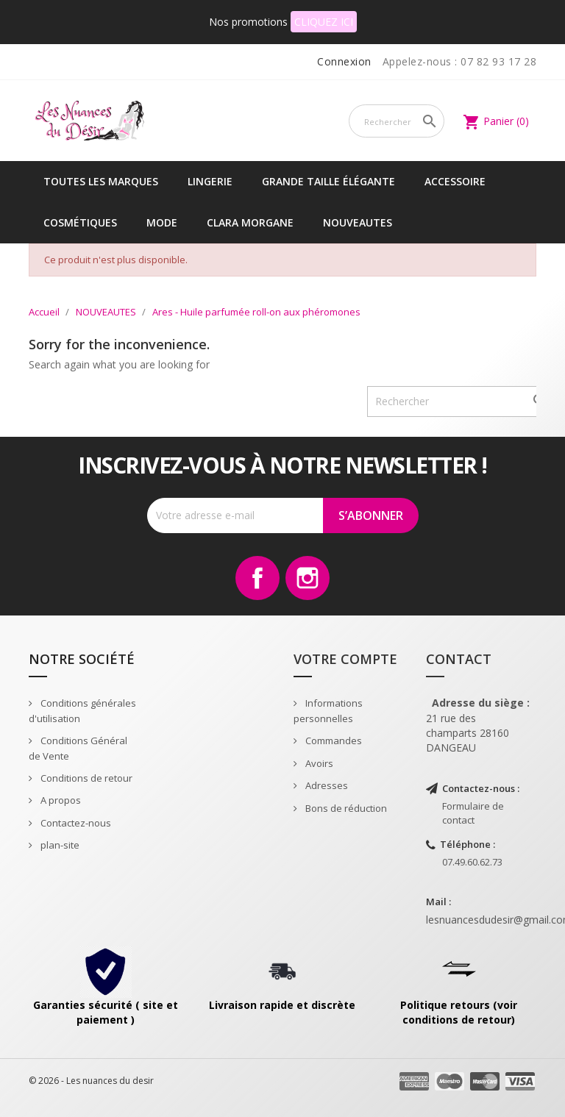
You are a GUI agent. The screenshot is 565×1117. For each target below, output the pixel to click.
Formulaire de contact (473, 813)
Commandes (332, 740)
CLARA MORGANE (250, 222)
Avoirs (318, 763)
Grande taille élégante (328, 181)
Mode (161, 222)
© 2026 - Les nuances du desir (91, 1080)
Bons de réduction (345, 808)
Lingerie (210, 181)
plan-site (58, 845)
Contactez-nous (74, 822)
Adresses (325, 785)
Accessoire (455, 181)
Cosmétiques (80, 222)
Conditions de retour (85, 778)
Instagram (307, 578)
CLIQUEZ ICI (323, 22)
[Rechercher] (396, 121)
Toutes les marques (100, 181)
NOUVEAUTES (357, 222)
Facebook (257, 578)
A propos (59, 800)
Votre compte (345, 659)
